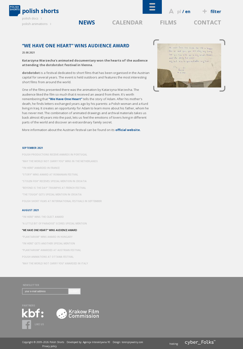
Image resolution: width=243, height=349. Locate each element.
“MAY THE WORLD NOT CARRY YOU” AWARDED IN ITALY (55, 263)
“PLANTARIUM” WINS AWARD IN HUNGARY (47, 236)
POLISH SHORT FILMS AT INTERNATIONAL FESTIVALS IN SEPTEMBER (62, 201)
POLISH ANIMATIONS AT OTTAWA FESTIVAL (48, 256)
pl (179, 11)
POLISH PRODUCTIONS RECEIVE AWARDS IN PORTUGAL (54, 154)
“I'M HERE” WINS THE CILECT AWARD (43, 216)
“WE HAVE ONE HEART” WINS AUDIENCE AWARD (49, 230)
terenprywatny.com (132, 342)
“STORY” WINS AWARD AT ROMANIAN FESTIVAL (50, 174)
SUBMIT (74, 291)
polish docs (32, 18)
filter (211, 11)
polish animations (37, 24)
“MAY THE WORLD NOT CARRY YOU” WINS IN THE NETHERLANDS (60, 161)
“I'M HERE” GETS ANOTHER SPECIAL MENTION (48, 243)
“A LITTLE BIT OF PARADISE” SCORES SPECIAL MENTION (54, 223)
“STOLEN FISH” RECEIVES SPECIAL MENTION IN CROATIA (54, 181)
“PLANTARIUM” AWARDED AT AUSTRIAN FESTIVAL (51, 250)
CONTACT (207, 22)
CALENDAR (127, 22)
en (187, 11)
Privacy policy (49, 346)
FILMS (168, 22)
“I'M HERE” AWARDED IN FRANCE (41, 168)
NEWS (87, 22)
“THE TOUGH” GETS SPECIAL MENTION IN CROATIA (52, 194)
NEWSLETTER (31, 285)
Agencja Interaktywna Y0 (96, 342)
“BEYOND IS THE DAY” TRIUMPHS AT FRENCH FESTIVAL (54, 187)
